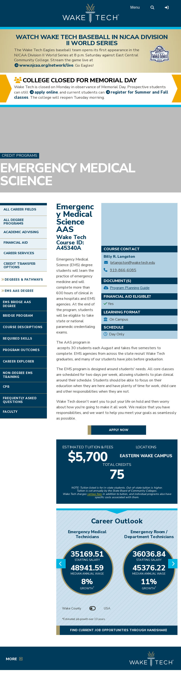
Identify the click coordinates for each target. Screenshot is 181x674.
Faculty (10, 412)
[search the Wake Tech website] (152, 7)
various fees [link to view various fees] (94, 494)
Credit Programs (19, 155)
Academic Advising (21, 232)
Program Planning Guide (130, 287)
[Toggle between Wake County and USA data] (92, 608)
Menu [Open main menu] (135, 7)
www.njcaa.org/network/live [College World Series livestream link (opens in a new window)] (46, 65)
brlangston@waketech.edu (132, 262)
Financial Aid (16, 242)
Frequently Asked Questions (20, 400)
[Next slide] (172, 563)
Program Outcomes (21, 350)
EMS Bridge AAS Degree (17, 304)
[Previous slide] (61, 563)
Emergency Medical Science (67, 174)
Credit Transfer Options (19, 265)
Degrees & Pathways (24, 280)
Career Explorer (18, 361)
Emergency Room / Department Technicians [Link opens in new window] (148, 534)
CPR (6, 387)
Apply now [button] (118, 430)
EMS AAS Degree (19, 291)
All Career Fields (20, 209)
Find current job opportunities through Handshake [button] (118, 630)
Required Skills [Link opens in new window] (17, 339)
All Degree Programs (14, 222)
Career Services (19, 253)
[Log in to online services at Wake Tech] (167, 7)
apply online (46, 92)
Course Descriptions (22, 327)
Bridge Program (18, 316)
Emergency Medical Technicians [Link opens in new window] (87, 534)
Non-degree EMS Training (18, 375)
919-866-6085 (123, 270)
